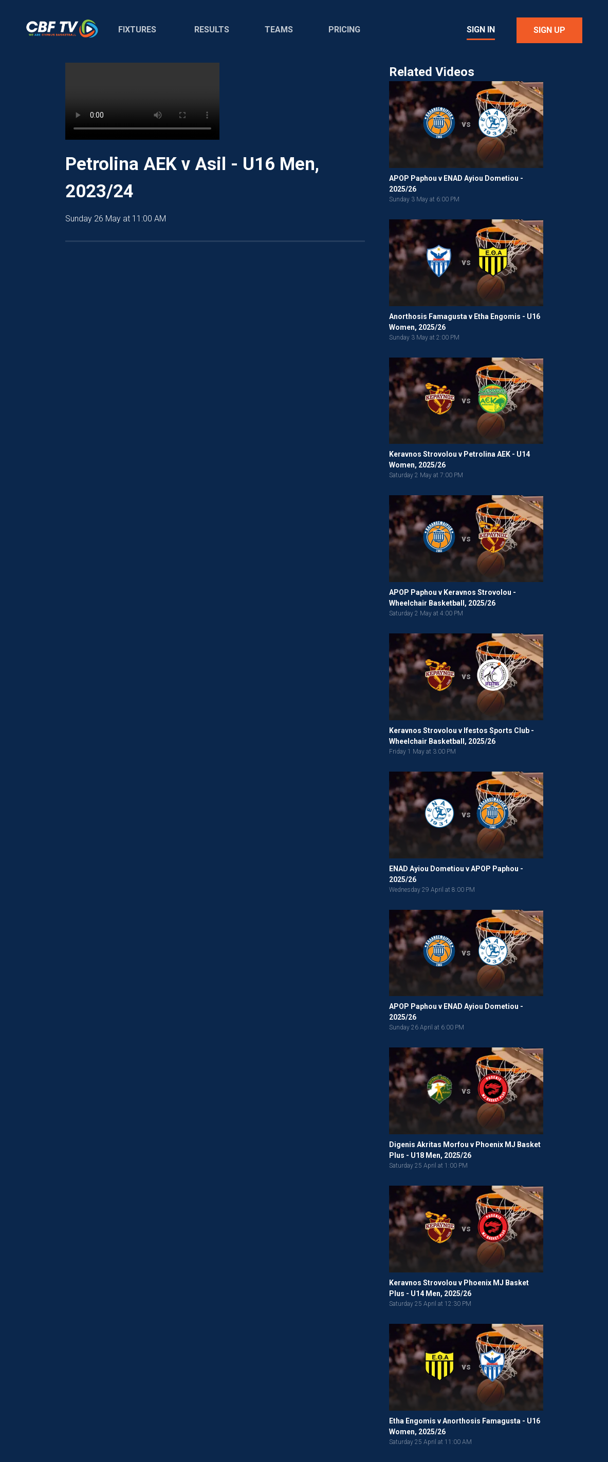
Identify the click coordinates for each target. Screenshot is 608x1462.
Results (211, 29)
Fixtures (137, 29)
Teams (279, 29)
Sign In (481, 29)
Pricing (344, 29)
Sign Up (549, 30)
